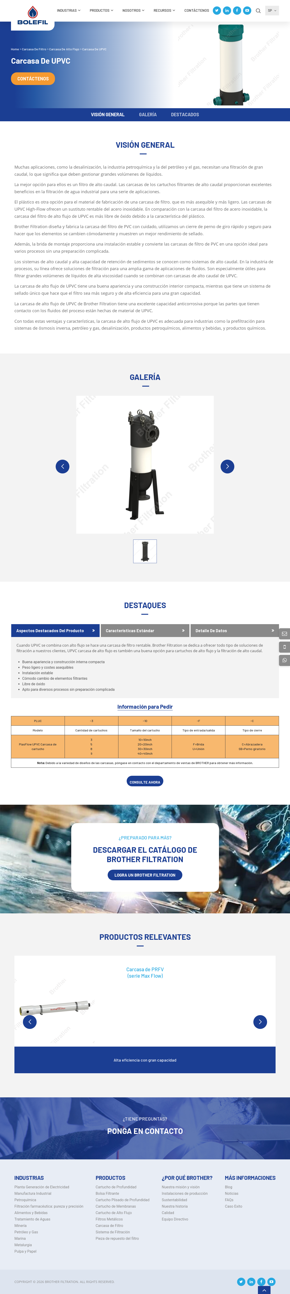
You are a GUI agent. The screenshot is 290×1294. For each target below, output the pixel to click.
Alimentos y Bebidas (31, 1213)
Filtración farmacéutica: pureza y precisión (48, 1206)
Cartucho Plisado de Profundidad (123, 1200)
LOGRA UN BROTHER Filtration (145, 875)
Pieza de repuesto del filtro (117, 1238)
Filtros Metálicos (109, 1219)
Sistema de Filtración (113, 1232)
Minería (20, 1225)
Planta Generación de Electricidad (41, 1187)
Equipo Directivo (175, 1219)
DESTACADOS (185, 114)
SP (272, 10)
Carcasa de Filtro (109, 1225)
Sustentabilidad (174, 1200)
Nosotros (132, 10)
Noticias (231, 1193)
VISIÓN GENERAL (108, 114)
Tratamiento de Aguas (32, 1219)
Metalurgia (23, 1245)
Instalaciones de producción (185, 1193)
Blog (228, 1187)
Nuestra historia (175, 1206)
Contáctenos (196, 10)
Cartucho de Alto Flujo (114, 1213)
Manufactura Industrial (32, 1193)
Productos (99, 10)
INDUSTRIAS (67, 10)
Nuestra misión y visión (181, 1187)
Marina (20, 1238)
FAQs (229, 1200)
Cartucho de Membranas (116, 1206)
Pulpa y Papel (25, 1251)
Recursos (162, 10)
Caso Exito (233, 1206)
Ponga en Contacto (145, 1130)
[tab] (55, 630)
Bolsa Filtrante (107, 1193)
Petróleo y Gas (26, 1232)
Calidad (168, 1213)
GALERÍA (148, 114)
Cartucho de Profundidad (116, 1187)
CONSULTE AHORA (145, 782)
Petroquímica (25, 1200)
